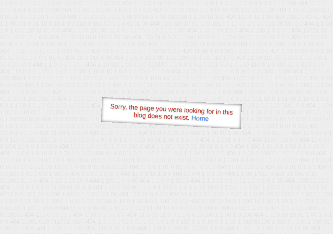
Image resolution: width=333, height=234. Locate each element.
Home (200, 118)
